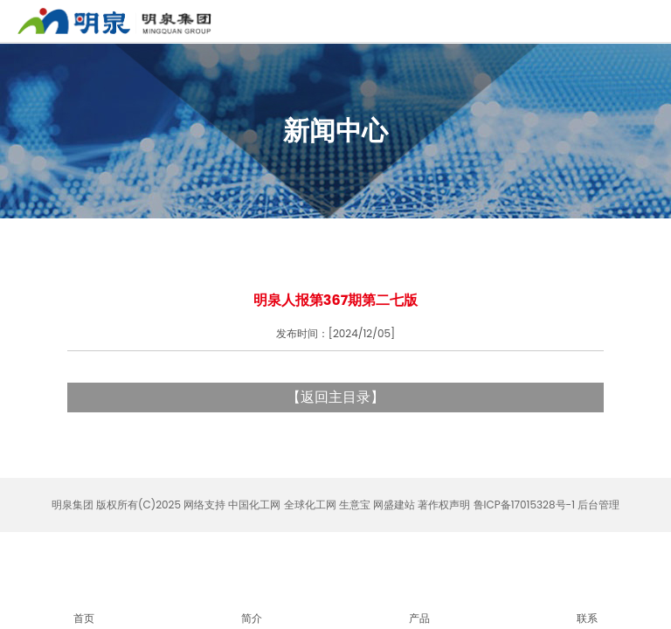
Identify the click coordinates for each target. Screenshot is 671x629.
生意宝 (354, 504)
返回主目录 (335, 397)
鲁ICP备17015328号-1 (524, 504)
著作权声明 (444, 504)
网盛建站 (394, 504)
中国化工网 (254, 504)
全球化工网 (310, 504)
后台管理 (598, 504)
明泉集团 (72, 504)
